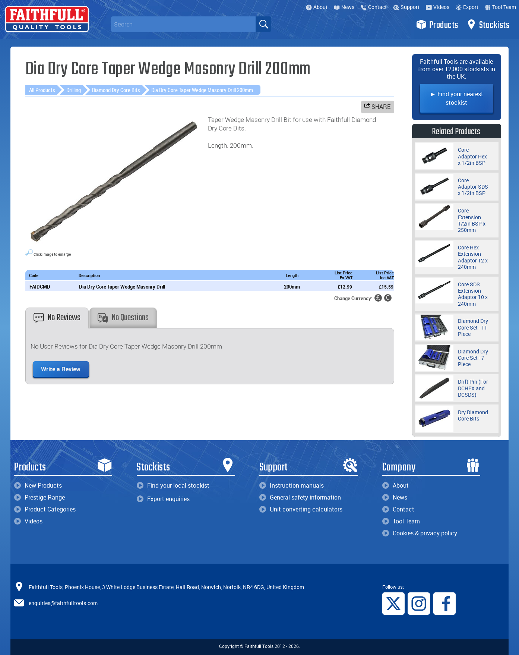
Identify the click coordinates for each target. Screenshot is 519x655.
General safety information (300, 497)
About (316, 6)
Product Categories (45, 509)
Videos (437, 6)
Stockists (488, 25)
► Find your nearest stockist (456, 98)
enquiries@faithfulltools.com (63, 603)
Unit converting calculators (300, 509)
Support (406, 6)
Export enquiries (163, 499)
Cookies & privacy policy (419, 533)
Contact (374, 6)
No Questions (123, 318)
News (344, 6)
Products (437, 25)
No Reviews (57, 318)
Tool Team (500, 6)
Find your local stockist (173, 485)
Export (467, 6)
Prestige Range (39, 497)
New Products (38, 485)
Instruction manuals (291, 485)
